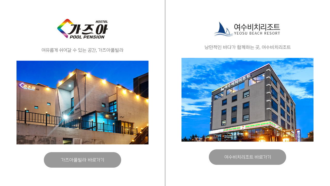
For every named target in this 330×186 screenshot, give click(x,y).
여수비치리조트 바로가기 (247, 157)
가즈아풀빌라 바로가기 (82, 159)
